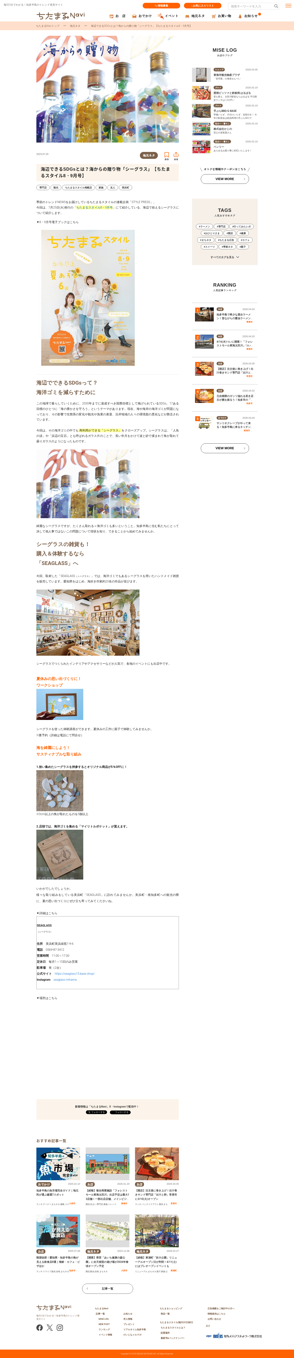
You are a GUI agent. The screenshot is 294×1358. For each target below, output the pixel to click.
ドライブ (47, 1271)
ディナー (47, 1204)
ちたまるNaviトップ (47, 25)
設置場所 (165, 1333)
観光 (54, 1271)
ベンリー (219, 146)
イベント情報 (105, 1334)
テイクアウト (152, 1204)
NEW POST (104, 1324)
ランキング (104, 1329)
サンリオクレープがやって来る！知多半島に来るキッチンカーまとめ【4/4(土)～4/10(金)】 (235, 427)
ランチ (39, 1204)
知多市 (72, 1270)
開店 (88, 1204)
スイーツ (210, 246)
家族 (106, 1204)
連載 (62, 1204)
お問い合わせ (214, 1319)
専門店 (100, 1204)
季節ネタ (228, 246)
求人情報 (127, 1319)
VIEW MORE (224, 179)
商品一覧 (165, 1313)
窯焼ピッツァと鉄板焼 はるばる (232, 92)
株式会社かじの (223, 128)
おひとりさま (212, 233)
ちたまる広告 (226, 240)
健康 (243, 233)
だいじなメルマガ (132, 1334)
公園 (168, 1271)
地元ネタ (75, 25)
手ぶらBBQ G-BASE (225, 110)
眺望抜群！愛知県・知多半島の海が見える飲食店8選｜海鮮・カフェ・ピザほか (58, 1262)
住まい (93, 1204)
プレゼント (129, 1324)
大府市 (72, 1203)
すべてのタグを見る (225, 257)
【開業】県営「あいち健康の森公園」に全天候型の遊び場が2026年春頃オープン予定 (107, 1262)
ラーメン (205, 226)
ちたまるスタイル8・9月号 (94, 207)
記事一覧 (107, 1288)
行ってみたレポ (242, 226)
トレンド (112, 1204)
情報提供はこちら (217, 1313)
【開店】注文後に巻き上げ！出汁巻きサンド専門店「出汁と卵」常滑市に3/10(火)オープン (156, 1194)
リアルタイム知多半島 (134, 1329)
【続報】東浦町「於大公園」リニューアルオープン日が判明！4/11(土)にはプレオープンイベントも (156, 1262)
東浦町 (174, 1270)
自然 (58, 1271)
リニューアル (141, 1271)
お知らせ (127, 1313)
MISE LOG (104, 1319)
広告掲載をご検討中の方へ (221, 1308)
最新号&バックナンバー (173, 1338)
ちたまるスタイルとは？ (173, 1327)
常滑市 (174, 1203)
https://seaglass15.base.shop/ (75, 973)
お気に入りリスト (202, 5)
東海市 (124, 1203)
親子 (159, 1271)
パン (144, 1204)
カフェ (246, 240)
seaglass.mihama (65, 979)
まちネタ (56, 1204)
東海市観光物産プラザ (227, 74)
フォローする (121, 1112)
